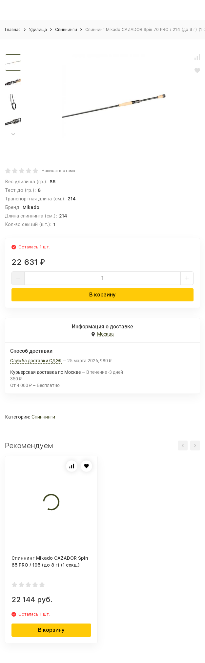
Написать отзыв (58, 170)
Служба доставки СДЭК (36, 360)
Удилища (38, 29)
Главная (13, 29)
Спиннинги (66, 29)
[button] (13, 134)
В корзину (102, 295)
